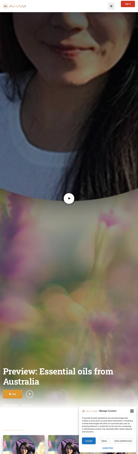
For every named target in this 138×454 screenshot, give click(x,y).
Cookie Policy (107, 448)
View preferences (123, 441)
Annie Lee (27, 405)
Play (12, 394)
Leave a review (10, 405)
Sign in (128, 4)
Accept (88, 441)
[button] (131, 411)
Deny (104, 441)
